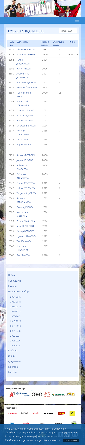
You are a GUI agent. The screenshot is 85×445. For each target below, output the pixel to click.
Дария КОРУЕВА (24, 160)
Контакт (13, 367)
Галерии (12, 372)
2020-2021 (15, 316)
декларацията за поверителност (41, 440)
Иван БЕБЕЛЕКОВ (25, 49)
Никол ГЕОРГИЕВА (25, 188)
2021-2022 (15, 311)
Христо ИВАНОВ (25, 110)
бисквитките (12, 440)
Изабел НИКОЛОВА (26, 236)
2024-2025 (15, 297)
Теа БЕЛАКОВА (23, 241)
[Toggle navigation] (76, 20)
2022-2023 (15, 306)
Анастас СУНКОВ (25, 54)
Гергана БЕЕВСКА (25, 155)
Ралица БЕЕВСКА (25, 231)
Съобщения (14, 281)
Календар (13, 286)
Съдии (11, 356)
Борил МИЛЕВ (23, 144)
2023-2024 (15, 302)
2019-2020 (15, 321)
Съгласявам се (71, 440)
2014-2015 (15, 345)
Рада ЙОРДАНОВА (25, 221)
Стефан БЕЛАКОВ (26, 125)
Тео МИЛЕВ (22, 139)
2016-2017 (15, 336)
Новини (12, 275)
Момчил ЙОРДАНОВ (26, 87)
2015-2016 (15, 341)
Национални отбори (19, 291)
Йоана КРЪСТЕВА (25, 183)
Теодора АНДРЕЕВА (26, 193)
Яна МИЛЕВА (23, 255)
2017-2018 (15, 331)
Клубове (12, 350)
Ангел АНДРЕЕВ (24, 115)
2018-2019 (15, 326)
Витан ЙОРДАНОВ (26, 82)
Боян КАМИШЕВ (24, 120)
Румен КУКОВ (23, 68)
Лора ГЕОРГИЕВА (25, 226)
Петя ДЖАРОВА (24, 207)
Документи (14, 361)
